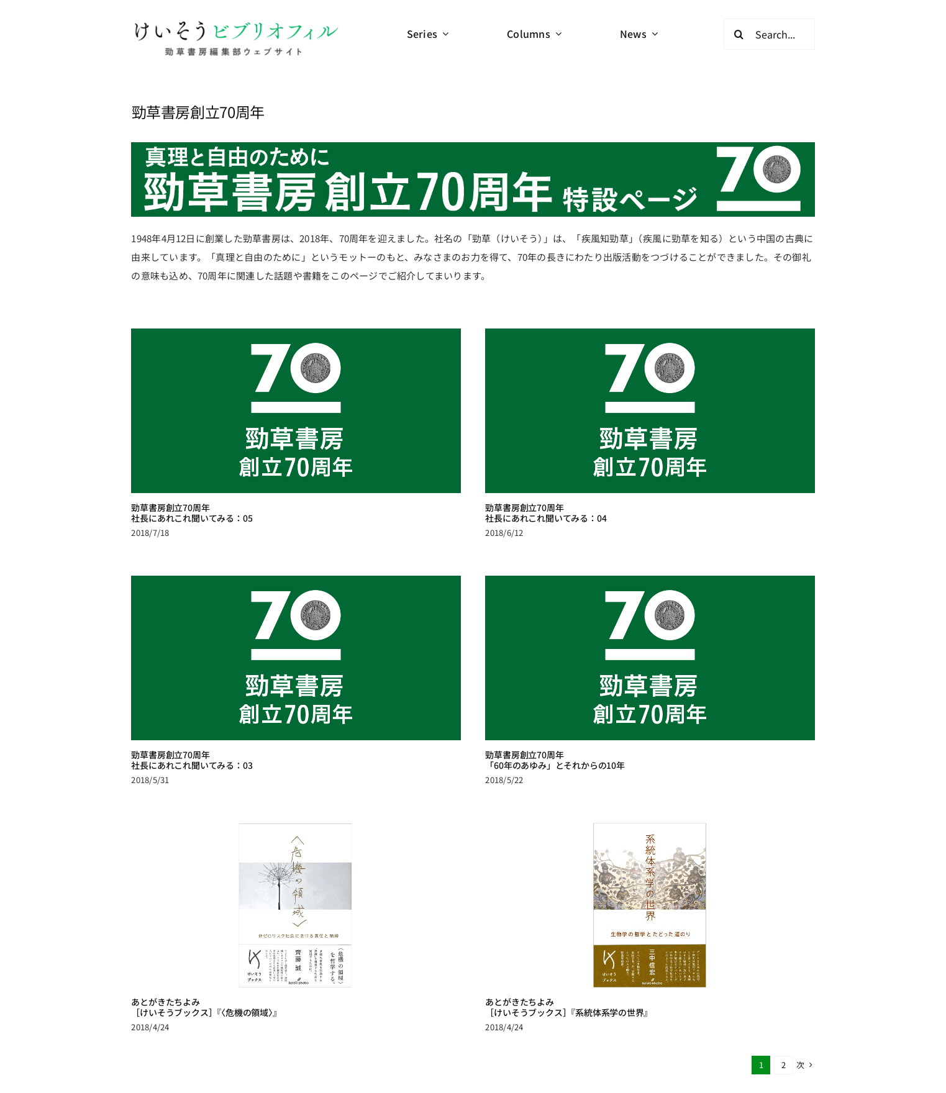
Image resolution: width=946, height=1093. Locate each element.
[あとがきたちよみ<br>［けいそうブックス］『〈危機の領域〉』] (319, 875)
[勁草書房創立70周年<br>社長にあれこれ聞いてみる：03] (342, 633)
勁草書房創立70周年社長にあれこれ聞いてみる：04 (534, 512)
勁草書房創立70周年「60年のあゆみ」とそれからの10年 (519, 754)
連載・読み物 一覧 (411, 1061)
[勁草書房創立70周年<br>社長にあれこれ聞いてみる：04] (638, 411)
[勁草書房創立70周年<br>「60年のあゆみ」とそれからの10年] (615, 652)
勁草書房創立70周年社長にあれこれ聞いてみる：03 (238, 735)
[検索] (739, 34)
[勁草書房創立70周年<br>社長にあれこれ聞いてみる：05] (295, 411)
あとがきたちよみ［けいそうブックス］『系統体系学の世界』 (580, 977)
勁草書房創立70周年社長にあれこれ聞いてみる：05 (191, 512)
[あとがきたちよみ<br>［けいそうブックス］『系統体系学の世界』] (661, 875)
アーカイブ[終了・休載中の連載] (450, 1076)
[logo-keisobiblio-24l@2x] (235, 23)
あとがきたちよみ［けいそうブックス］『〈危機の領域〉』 (229, 977)
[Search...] (769, 34)
